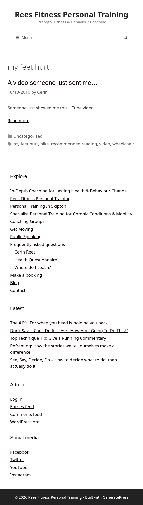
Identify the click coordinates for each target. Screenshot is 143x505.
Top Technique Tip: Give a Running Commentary (58, 338)
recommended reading (74, 144)
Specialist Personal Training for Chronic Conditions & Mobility (71, 214)
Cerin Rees (25, 252)
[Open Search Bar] (125, 37)
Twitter (17, 459)
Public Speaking (26, 236)
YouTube (18, 467)
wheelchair (123, 144)
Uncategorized (28, 136)
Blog (14, 282)
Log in (16, 399)
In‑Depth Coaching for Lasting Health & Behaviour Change (68, 191)
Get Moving (21, 229)
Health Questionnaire (35, 260)
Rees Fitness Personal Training (71, 14)
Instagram (20, 475)
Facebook (19, 452)
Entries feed (22, 406)
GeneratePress (115, 497)
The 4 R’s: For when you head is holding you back (59, 323)
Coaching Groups (27, 221)
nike (44, 144)
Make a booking (26, 275)
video (104, 144)
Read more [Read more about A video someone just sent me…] (18, 120)
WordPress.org (25, 422)
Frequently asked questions (37, 244)
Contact (18, 290)
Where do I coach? (32, 267)
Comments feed (26, 414)
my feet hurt (25, 144)
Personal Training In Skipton (38, 206)
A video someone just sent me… (53, 82)
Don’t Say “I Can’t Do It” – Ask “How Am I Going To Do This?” (69, 330)
